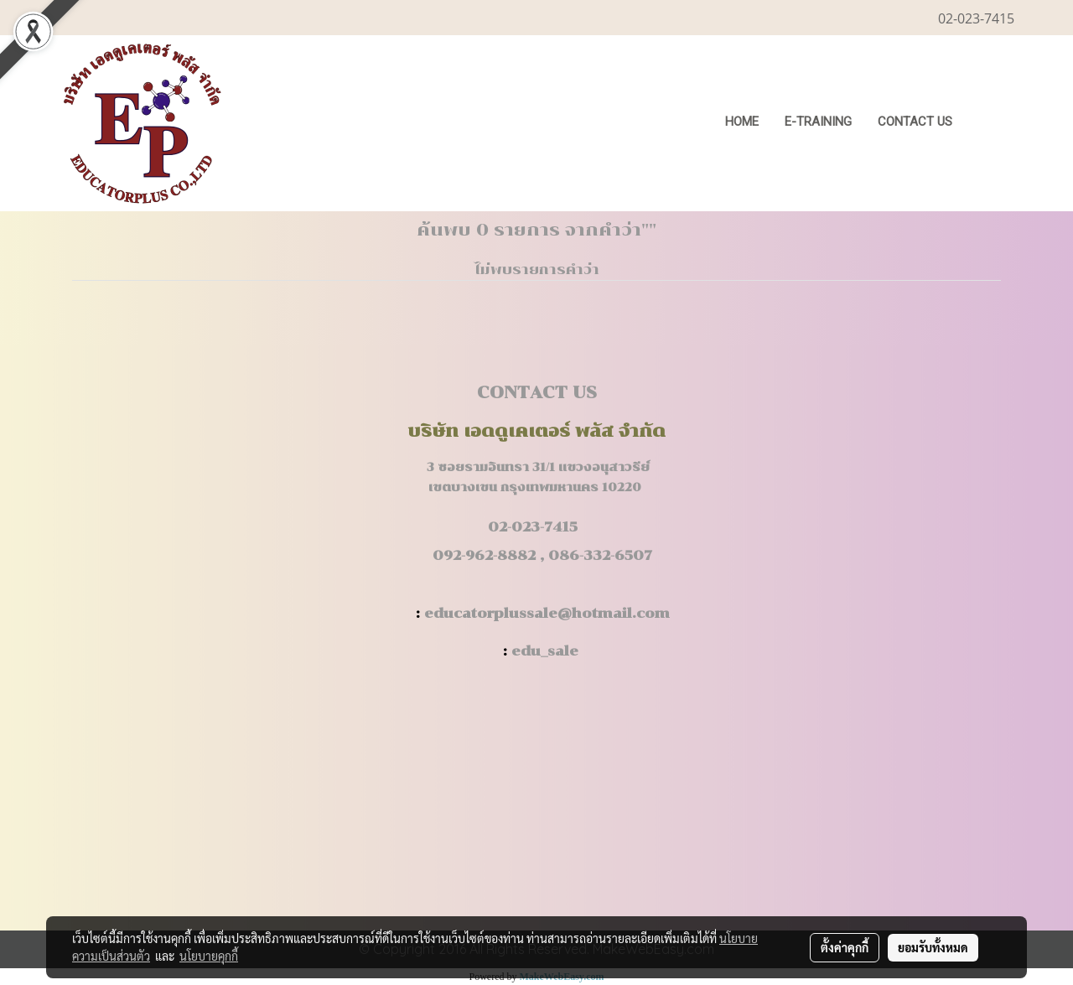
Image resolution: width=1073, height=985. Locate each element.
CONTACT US (915, 121)
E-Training (818, 121)
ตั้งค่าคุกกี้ (844, 947)
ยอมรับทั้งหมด (933, 947)
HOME (742, 121)
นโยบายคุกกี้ (208, 955)
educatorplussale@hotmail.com (547, 613)
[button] (991, 123)
